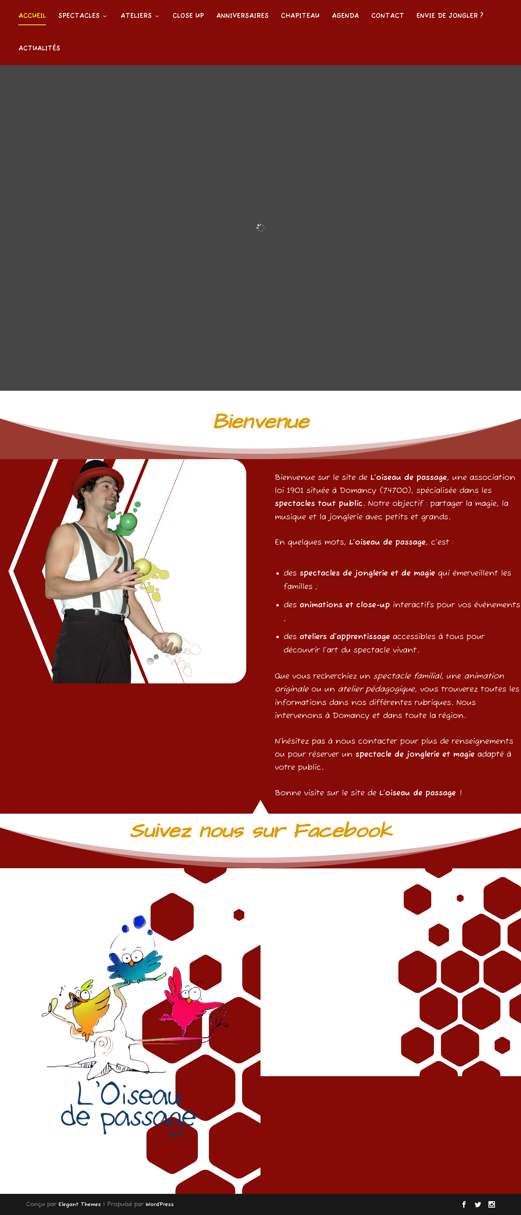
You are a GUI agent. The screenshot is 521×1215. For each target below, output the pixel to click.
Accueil (32, 16)
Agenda (345, 16)
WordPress (160, 1204)
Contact (387, 16)
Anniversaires (242, 16)
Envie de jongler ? (449, 16)
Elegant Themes (80, 1204)
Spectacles (79, 16)
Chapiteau (300, 16)
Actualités (39, 49)
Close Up (188, 16)
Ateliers (136, 16)
